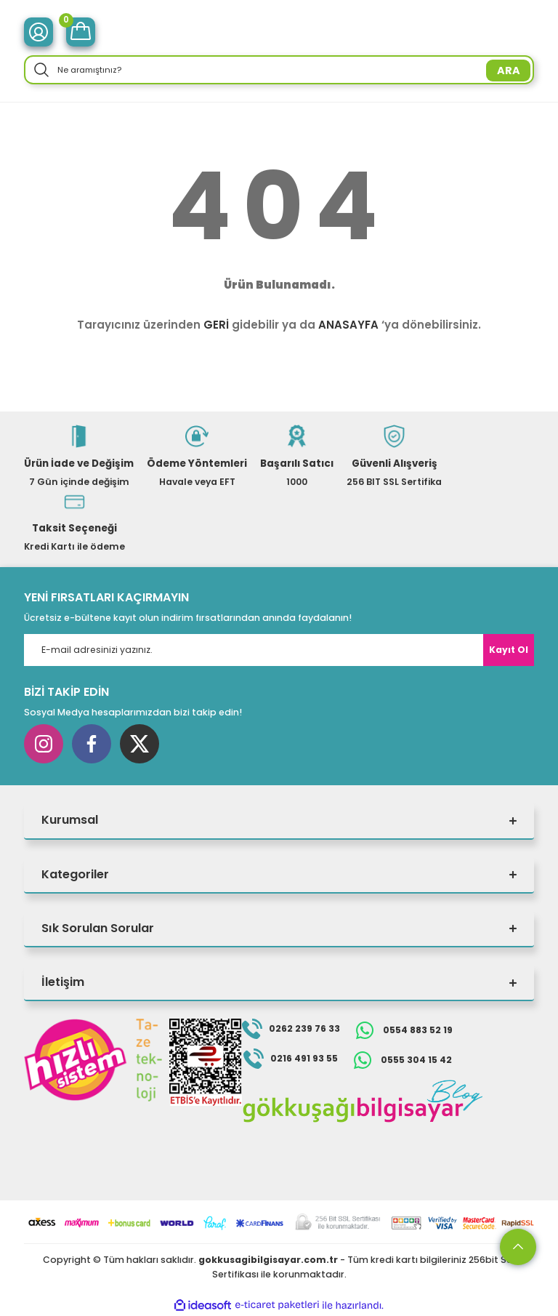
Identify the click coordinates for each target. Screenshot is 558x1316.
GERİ (216, 324)
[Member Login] (38, 32)
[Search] (279, 69)
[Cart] (80, 32)
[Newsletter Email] (279, 650)
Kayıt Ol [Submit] (508, 649)
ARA (508, 70)
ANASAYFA (348, 324)
